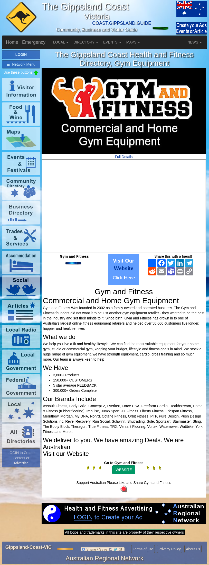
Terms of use (143, 549)
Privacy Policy (169, 549)
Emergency (33, 42)
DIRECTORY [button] (85, 42)
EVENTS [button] (112, 42)
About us (193, 549)
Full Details (123, 157)
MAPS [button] (133, 42)
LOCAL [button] (60, 42)
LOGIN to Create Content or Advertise (20, 458)
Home (12, 42)
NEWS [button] (194, 42)
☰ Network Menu (21, 64)
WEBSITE (124, 470)
